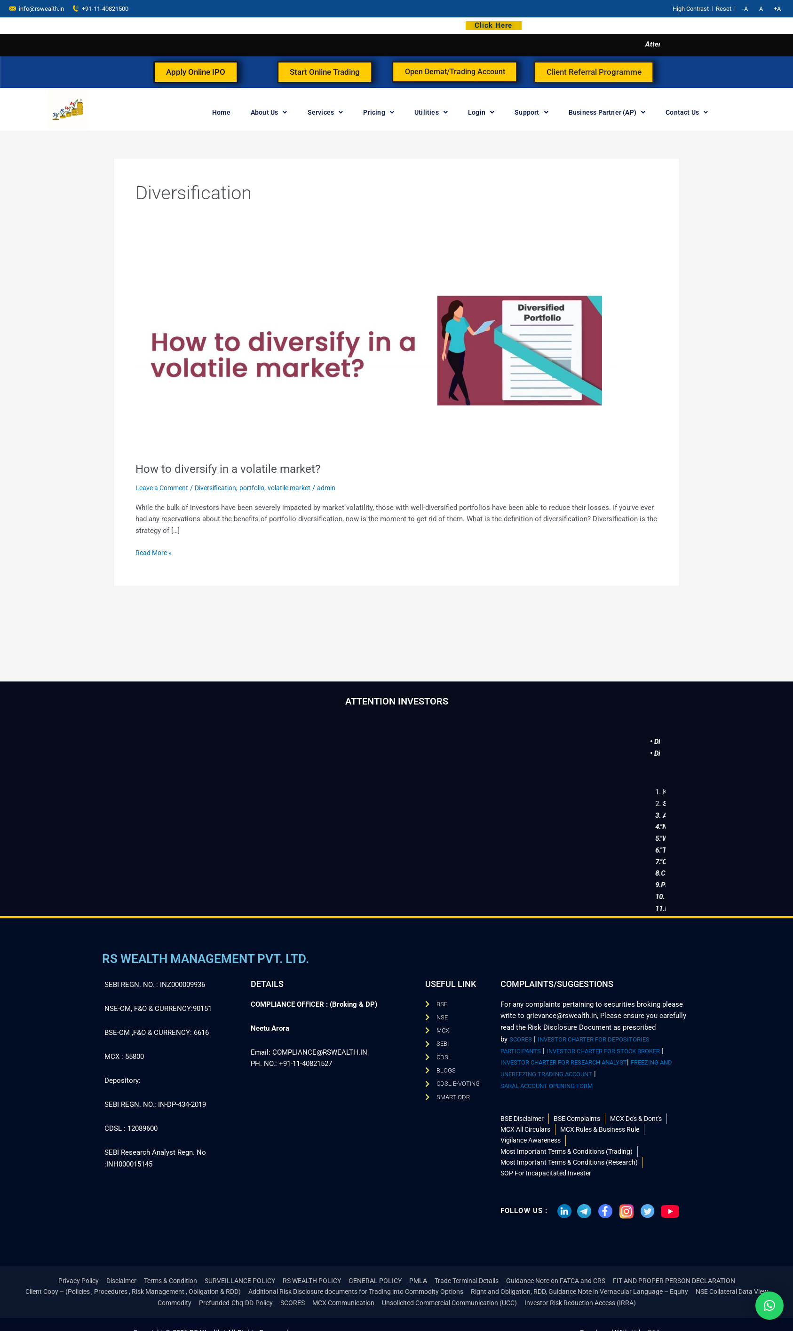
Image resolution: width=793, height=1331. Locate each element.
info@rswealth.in (36, 8)
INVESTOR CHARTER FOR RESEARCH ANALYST (579, 1056)
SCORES (522, 1033)
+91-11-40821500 (100, 8)
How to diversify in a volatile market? (234, 469)
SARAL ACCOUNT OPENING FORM (555, 1079)
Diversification (221, 488)
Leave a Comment (163, 488)
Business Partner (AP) (607, 112)
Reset (723, 9)
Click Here (493, 25)
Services (325, 112)
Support (531, 112)
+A (777, 9)
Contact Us (687, 112)
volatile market (301, 488)
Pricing (378, 112)
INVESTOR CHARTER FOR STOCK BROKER (619, 1045)
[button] (769, 1306)
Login (481, 112)
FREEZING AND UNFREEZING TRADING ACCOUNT (580, 1068)
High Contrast (691, 9)
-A (745, 9)
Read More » (154, 552)
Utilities (431, 112)
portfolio (261, 488)
